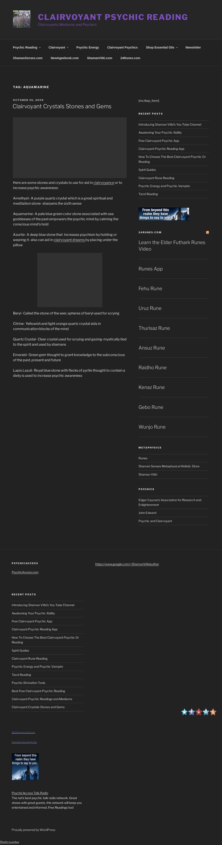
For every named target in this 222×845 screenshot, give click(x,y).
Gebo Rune (151, 407)
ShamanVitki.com (99, 58)
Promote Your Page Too (24, 742)
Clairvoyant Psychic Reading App (161, 149)
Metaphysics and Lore (23, 732)
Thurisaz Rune (154, 328)
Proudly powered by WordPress (33, 830)
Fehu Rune (150, 288)
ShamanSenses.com (27, 58)
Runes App (151, 269)
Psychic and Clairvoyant (155, 521)
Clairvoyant (59, 47)
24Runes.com (130, 58)
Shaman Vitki (148, 474)
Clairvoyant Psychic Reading (113, 17)
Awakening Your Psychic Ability (160, 132)
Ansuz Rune (152, 348)
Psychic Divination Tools (28, 683)
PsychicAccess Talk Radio (30, 793)
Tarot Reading (148, 194)
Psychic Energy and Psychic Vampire (164, 186)
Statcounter (9, 842)
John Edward (147, 513)
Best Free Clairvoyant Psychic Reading (38, 691)
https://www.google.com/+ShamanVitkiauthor (127, 564)
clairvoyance (103, 183)
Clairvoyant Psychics (122, 47)
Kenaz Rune (152, 387)
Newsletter (193, 47)
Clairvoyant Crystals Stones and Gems (62, 106)
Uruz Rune (150, 308)
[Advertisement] (70, 147)
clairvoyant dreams (69, 240)
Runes (143, 458)
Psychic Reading (27, 47)
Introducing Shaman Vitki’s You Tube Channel (170, 124)
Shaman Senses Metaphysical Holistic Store (169, 466)
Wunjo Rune (152, 427)
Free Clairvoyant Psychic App (159, 140)
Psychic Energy (87, 47)
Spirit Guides (147, 170)
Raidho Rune (153, 367)
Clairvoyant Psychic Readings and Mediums (42, 699)
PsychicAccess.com (25, 572)
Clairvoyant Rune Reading (156, 178)
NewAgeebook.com (65, 58)
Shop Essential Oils (162, 47)
